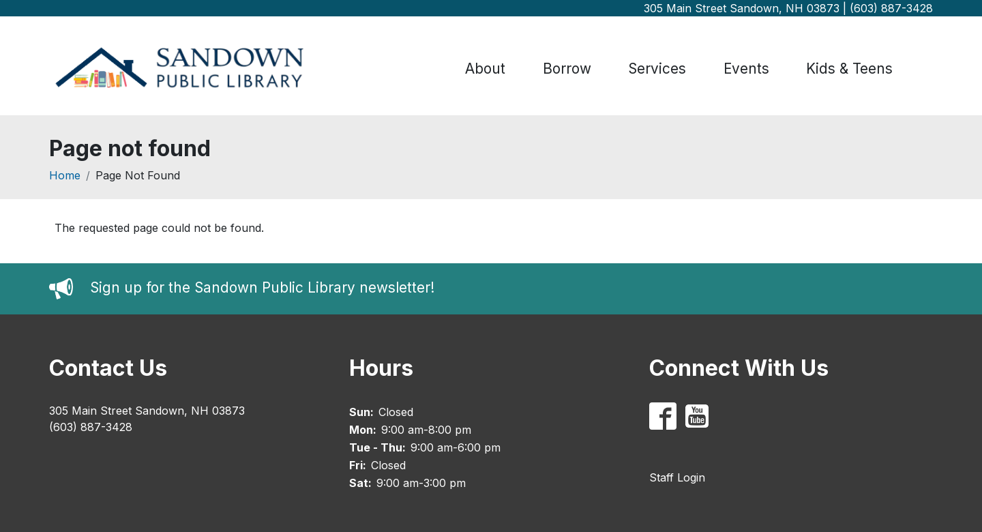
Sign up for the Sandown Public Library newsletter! (262, 288)
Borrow (567, 68)
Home (64, 175)
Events (746, 68)
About (485, 68)
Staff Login (677, 477)
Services (657, 68)
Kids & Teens (849, 68)
